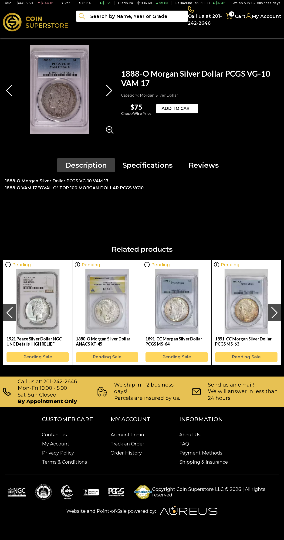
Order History (126, 453)
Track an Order (127, 444)
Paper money (168, 35)
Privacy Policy (58, 453)
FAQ (184, 444)
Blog (235, 35)
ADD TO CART (177, 109)
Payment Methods (200, 453)
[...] (130, 17)
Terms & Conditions (64, 462)
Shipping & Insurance (203, 462)
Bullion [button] (85, 35)
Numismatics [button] (123, 35)
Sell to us (268, 35)
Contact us (54, 435)
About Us (189, 435)
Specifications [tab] (148, 166)
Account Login (127, 435)
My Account (55, 444)
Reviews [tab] (204, 166)
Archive (207, 35)
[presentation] (9, 314)
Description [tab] (86, 166)
